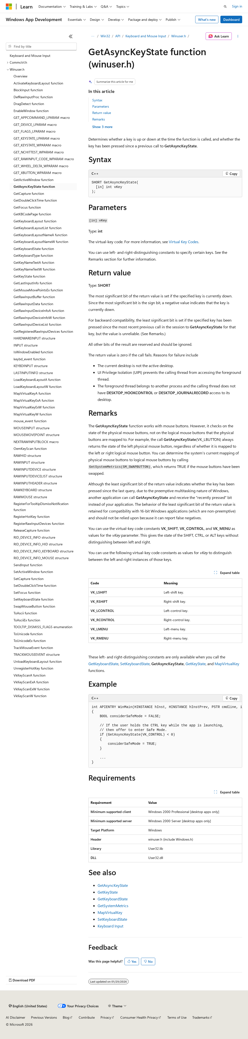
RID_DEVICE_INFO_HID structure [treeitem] (38, 544)
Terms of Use (176, 1017)
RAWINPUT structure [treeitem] (29, 462)
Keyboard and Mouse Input (145, 36)
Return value (101, 112)
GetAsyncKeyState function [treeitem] (34, 186)
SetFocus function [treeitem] (27, 592)
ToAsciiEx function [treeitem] (27, 620)
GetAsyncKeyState (113, 885)
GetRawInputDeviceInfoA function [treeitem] (39, 310)
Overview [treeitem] (20, 76)
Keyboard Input (110, 925)
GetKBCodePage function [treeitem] (32, 214)
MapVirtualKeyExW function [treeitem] (34, 407)
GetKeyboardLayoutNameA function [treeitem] (40, 235)
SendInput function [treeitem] (28, 565)
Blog (66, 1017)
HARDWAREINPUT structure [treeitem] (34, 338)
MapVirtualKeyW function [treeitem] (33, 414)
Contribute (87, 1017)
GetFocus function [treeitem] (27, 207)
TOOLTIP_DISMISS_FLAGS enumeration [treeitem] (43, 627)
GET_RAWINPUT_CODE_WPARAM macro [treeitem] (44, 159)
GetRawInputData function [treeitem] (33, 303)
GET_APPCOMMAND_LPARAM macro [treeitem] (42, 117)
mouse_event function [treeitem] (30, 421)
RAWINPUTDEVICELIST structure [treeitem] (38, 476)
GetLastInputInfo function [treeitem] (33, 283)
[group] (165, 735)
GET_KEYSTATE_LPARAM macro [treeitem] (37, 138)
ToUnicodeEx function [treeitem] (30, 640)
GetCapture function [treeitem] (29, 193)
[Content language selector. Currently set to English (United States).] (28, 1006)
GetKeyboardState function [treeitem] (34, 248)
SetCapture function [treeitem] (29, 578)
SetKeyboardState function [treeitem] (34, 599)
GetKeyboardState (103, 663)
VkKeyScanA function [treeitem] (30, 675)
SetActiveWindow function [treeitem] (33, 571)
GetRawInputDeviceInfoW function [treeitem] (39, 317)
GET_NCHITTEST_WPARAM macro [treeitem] (39, 152)
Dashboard (231, 19)
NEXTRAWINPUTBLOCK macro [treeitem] (36, 441)
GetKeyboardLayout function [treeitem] (35, 221)
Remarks (98, 119)
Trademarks (200, 1017)
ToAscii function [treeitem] (25, 613)
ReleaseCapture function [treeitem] (32, 530)
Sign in (237, 6)
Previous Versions (44, 1017)
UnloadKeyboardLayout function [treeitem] (38, 661)
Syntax (97, 100)
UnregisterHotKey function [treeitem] (33, 668)
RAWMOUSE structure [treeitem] (30, 497)
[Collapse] (71, 36)
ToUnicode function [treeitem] (28, 634)
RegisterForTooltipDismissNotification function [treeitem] (41, 506)
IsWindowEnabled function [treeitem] (33, 352)
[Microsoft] (9, 6)
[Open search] (225, 6)
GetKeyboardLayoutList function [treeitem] (38, 228)
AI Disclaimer (15, 1017)
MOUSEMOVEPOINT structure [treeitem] (36, 434)
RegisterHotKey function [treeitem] (32, 516)
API (117, 36)
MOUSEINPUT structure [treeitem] (31, 428)
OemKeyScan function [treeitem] (30, 448)
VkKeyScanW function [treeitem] (30, 695)
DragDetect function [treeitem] (29, 103)
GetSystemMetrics (113, 905)
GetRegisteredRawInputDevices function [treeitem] (43, 331)
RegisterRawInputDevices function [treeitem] (39, 523)
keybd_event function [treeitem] (30, 359)
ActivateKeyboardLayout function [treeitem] (38, 83)
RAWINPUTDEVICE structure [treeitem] (35, 469)
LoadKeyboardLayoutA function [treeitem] (37, 379)
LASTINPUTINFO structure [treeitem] (33, 372)
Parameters (100, 106)
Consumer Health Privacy (139, 1017)
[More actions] (238, 36)
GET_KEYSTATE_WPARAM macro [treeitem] (37, 145)
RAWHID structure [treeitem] (27, 455)
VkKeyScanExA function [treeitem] (31, 682)
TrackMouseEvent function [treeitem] (33, 647)
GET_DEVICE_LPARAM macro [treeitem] (35, 124)
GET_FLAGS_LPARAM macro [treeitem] (34, 131)
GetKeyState (196, 663)
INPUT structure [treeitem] (26, 345)
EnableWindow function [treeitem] (31, 110)
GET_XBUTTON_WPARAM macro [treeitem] (38, 172)
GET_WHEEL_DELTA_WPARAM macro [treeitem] (41, 166)
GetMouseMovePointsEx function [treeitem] (38, 290)
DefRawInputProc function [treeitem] (33, 97)
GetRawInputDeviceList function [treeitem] (37, 324)
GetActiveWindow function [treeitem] (34, 179)
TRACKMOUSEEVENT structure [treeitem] (37, 654)
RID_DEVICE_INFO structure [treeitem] (34, 537)
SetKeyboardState (135, 663)
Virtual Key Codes (183, 241)
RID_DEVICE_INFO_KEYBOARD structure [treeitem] (43, 551)
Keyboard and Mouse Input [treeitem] (30, 55)
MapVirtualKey (227, 663)
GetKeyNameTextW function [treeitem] (34, 269)
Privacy (106, 1017)
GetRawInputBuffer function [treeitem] (34, 296)
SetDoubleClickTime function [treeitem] (35, 585)
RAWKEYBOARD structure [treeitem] (33, 490)
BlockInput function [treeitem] (28, 90)
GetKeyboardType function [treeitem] (33, 255)
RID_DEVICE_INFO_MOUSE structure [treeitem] (41, 558)
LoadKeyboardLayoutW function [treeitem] (38, 386)
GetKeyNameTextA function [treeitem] (34, 262)
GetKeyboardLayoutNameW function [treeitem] (41, 241)
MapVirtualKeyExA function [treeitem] (34, 400)
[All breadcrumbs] (92, 36)
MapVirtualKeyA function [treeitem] (32, 393)
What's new (207, 19)
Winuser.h (178, 36)
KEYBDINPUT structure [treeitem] (30, 365)
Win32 (105, 36)
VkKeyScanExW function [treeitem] (32, 689)
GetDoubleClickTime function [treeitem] (35, 200)
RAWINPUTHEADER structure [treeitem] (35, 483)
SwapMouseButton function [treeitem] (34, 606)
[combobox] (41, 46)
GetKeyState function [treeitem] (29, 276)
